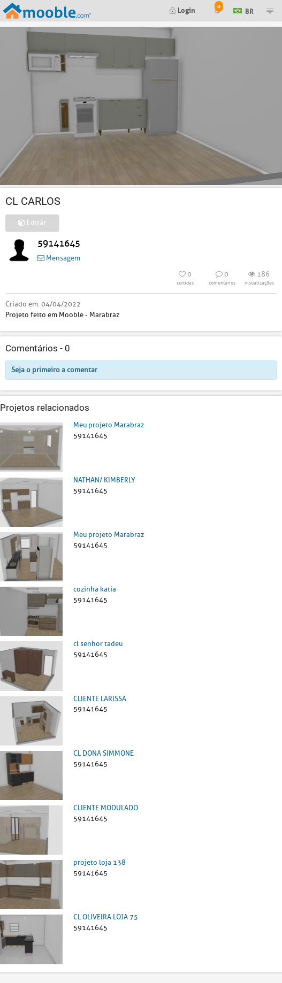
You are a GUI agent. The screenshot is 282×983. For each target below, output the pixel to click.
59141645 (58, 243)
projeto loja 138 (99, 862)
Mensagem (58, 258)
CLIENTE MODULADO (105, 807)
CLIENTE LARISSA (99, 698)
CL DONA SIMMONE (103, 753)
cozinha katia (94, 589)
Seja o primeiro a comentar (54, 369)
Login (182, 9)
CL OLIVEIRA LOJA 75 (105, 916)
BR (243, 10)
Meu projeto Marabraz (108, 424)
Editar (32, 222)
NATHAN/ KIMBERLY (104, 480)
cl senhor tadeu (98, 643)
